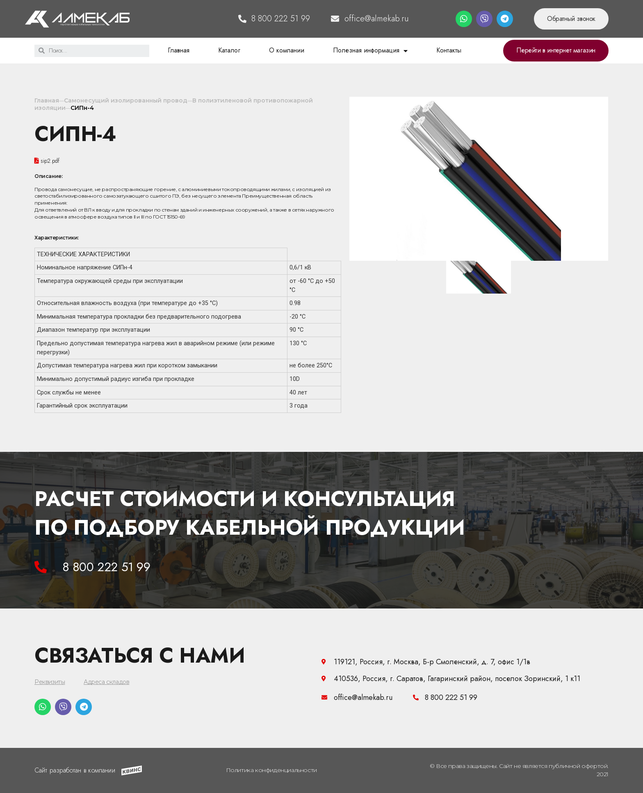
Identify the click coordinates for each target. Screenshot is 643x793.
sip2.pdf (50, 161)
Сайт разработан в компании (74, 770)
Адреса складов (106, 682)
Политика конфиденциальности (271, 770)
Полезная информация (370, 50)
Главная (178, 50)
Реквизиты (49, 682)
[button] (571, 19)
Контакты (448, 50)
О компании (286, 50)
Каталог (229, 50)
